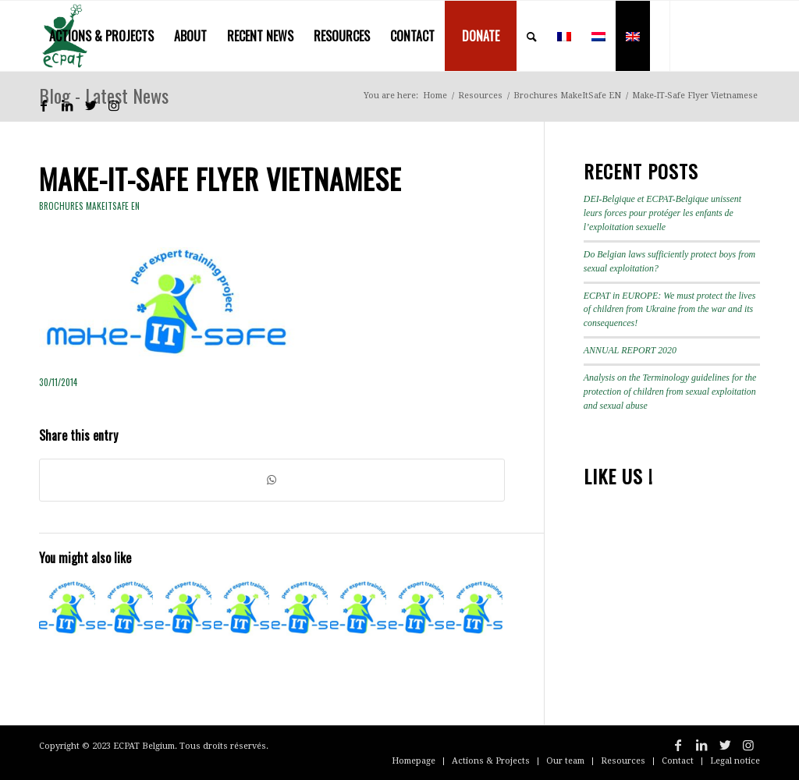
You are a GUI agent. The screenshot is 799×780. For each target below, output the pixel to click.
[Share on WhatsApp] (272, 480)
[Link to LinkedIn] (67, 105)
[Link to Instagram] (114, 105)
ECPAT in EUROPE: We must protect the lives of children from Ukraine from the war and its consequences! (670, 309)
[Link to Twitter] (90, 105)
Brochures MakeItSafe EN (89, 206)
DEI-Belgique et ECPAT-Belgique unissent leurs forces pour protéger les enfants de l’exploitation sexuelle (662, 212)
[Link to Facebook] (43, 105)
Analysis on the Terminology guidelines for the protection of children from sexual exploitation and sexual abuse (670, 391)
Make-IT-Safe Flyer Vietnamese (220, 178)
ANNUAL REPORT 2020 (630, 350)
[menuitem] (101, 36)
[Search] (532, 36)
